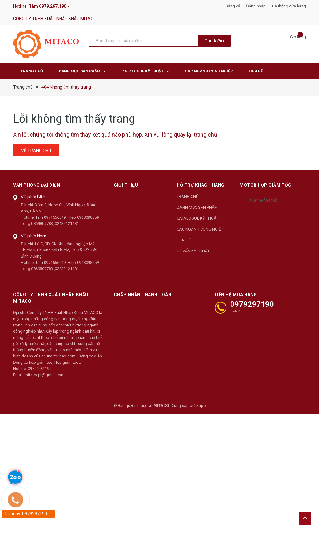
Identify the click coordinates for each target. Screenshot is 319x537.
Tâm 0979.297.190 (47, 6)
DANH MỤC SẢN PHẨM (197, 207)
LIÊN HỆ (184, 240)
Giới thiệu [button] (126, 185)
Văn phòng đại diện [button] (36, 185)
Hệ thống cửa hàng (289, 6)
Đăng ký (232, 6)
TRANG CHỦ (187, 196)
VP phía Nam (34, 235)
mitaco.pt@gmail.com (44, 374)
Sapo (201, 405)
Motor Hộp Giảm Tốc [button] (265, 185)
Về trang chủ (36, 150)
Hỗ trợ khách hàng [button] (201, 185)
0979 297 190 (39, 368)
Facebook (263, 200)
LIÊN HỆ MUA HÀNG (236, 294)
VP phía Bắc (33, 196)
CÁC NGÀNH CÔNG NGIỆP (200, 229)
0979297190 (252, 304)
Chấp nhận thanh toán (142, 294)
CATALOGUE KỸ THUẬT (197, 218)
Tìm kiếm (214, 40)
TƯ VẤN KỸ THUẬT (193, 251)
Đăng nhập (256, 6)
